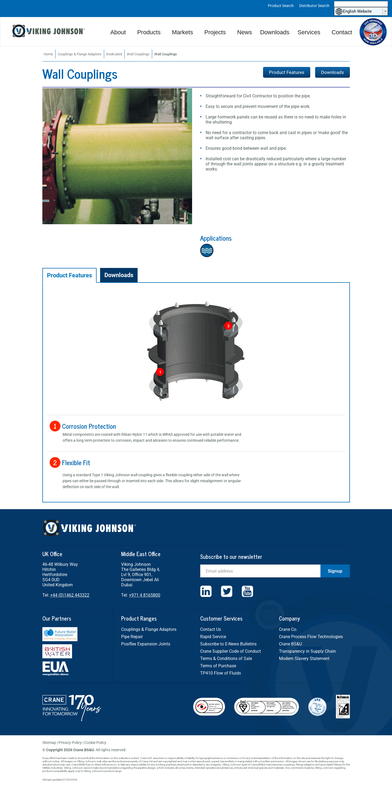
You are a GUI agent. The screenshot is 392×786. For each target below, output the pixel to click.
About (118, 32)
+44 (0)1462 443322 (69, 595)
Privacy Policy (70, 742)
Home (48, 54)
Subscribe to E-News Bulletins (228, 644)
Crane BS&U (290, 644)
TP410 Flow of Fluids (220, 673)
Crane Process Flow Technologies (311, 636)
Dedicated (114, 54)
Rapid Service (213, 636)
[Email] (260, 570)
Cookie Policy (95, 742)
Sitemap (49, 742)
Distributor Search (314, 6)
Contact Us (210, 629)
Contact (342, 32)
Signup (335, 571)
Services (309, 32)
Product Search (281, 6)
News (244, 32)
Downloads (274, 32)
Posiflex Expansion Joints (145, 644)
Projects (215, 32)
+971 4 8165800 (144, 595)
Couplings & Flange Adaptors (79, 54)
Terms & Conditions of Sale (226, 658)
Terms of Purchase (218, 665)
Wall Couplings (138, 54)
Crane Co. (288, 629)
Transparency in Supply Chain (307, 651)
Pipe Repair (132, 636)
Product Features (286, 72)
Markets (182, 32)
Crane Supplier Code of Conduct (230, 651)
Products (149, 32)
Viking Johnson (49, 32)
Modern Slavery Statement (304, 658)
